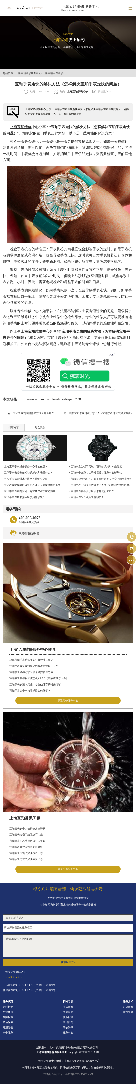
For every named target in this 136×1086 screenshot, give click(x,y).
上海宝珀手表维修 (53, 73)
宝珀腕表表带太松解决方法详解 (27, 828)
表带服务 (8, 1032)
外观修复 (8, 1027)
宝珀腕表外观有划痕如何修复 (26, 847)
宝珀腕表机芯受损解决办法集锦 (27, 840)
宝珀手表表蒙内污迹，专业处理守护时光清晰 (35, 684)
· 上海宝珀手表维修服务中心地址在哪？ (25, 466)
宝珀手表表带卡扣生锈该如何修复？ (29, 690)
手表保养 (68, 1012)
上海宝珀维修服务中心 (80, 7)
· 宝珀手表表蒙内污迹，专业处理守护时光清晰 (29, 491)
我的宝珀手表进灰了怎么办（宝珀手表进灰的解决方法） (101, 413)
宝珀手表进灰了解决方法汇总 (26, 859)
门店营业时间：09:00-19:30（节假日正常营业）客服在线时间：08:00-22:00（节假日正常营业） (29, 988)
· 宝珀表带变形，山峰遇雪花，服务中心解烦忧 (95, 472)
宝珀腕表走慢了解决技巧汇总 (26, 853)
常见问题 (68, 1022)
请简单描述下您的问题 (68, 945)
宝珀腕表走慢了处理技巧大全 (26, 834)
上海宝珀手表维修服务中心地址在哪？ (31, 659)
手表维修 (68, 1007)
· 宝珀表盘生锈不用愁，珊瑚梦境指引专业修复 (95, 466)
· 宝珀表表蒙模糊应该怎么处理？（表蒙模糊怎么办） (33, 485)
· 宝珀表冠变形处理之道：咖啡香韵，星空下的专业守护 (100, 478)
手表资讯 (68, 1027)
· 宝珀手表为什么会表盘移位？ (86, 497)
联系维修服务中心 (68, 700)
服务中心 (68, 1032)
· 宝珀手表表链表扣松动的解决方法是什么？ (28, 472)
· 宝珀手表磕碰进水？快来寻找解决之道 (25, 478)
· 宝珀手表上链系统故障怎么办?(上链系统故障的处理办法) (101, 485)
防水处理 (8, 1012)
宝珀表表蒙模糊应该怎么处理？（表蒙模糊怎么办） (38, 678)
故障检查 (8, 1017)
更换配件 (68, 1017)
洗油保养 (8, 1022)
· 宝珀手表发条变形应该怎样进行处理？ (91, 491)
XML (96, 1052)
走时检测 (8, 1007)
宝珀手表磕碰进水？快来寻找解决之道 (31, 672)
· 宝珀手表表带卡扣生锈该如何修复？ (24, 497)
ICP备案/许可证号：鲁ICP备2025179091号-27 (68, 1074)
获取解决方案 (68, 962)
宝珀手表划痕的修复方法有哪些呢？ (33, 413)
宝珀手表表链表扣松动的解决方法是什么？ (33, 666)
